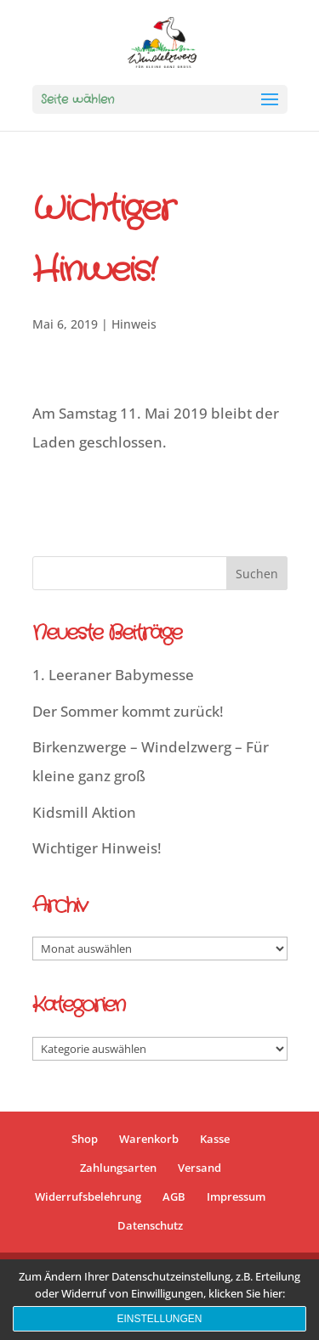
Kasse (215, 1138)
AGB (173, 1196)
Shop (84, 1138)
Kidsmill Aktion (84, 812)
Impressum (236, 1196)
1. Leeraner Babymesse (113, 674)
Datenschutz (150, 1225)
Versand (199, 1167)
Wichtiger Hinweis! (97, 848)
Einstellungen (159, 1319)
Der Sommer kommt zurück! (128, 711)
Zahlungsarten (118, 1167)
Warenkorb (149, 1138)
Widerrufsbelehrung (88, 1196)
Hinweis (134, 324)
